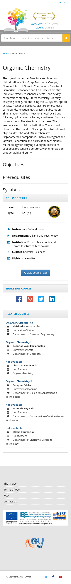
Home (6, 53)
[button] (66, 38)
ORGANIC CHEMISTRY (19, 322)
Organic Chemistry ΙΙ (19, 381)
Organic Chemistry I (18, 342)
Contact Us (10, 501)
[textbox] (31, 38)
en (65, 2)
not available (14, 361)
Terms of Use (12, 489)
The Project (10, 483)
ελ (60, 2)
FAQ (6, 495)
